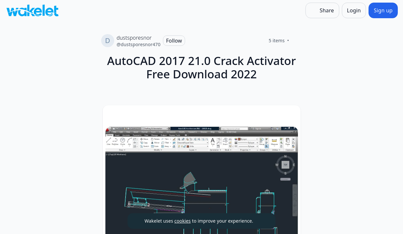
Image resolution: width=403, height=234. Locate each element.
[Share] (322, 10)
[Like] (297, 40)
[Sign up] (383, 10)
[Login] (354, 10)
